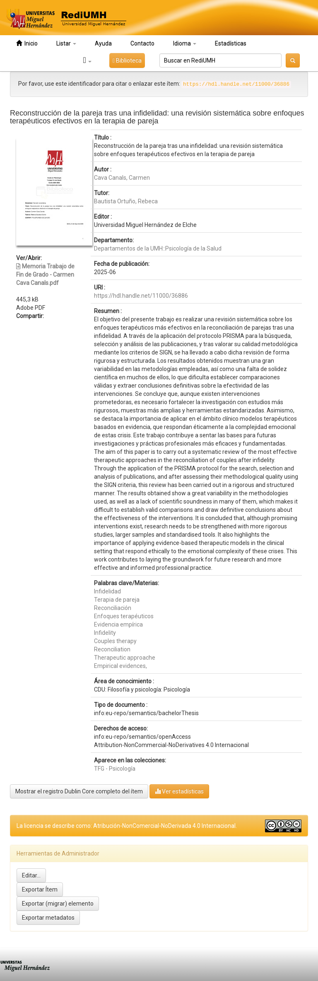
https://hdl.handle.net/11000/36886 (141, 295)
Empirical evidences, (120, 666)
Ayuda (103, 43)
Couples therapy (115, 641)
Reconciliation (112, 649)
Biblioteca (127, 60)
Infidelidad (107, 591)
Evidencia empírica (118, 624)
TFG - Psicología (114, 768)
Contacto (142, 43)
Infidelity (105, 632)
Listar (66, 43)
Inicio (27, 43)
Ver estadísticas (179, 791)
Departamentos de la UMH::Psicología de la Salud (158, 248)
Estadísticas (230, 43)
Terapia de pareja (117, 599)
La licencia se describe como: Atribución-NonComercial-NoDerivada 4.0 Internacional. (127, 825)
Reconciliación (112, 608)
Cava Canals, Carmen (122, 177)
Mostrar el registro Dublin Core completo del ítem (79, 791)
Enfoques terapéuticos (124, 616)
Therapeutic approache (124, 657)
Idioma (184, 43)
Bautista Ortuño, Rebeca (126, 201)
